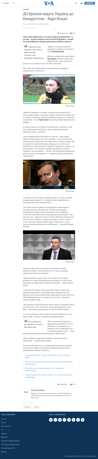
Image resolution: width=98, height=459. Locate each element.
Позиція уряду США (8, 448)
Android (4, 433)
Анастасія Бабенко (29, 24)
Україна (26, 10)
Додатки (4, 451)
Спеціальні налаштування (10, 444)
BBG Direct (4, 437)
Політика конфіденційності (10, 441)
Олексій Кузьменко (42, 24)
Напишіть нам (6, 426)
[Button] (62, 33)
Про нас (4, 419)
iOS (2, 430)
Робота (3, 422)
